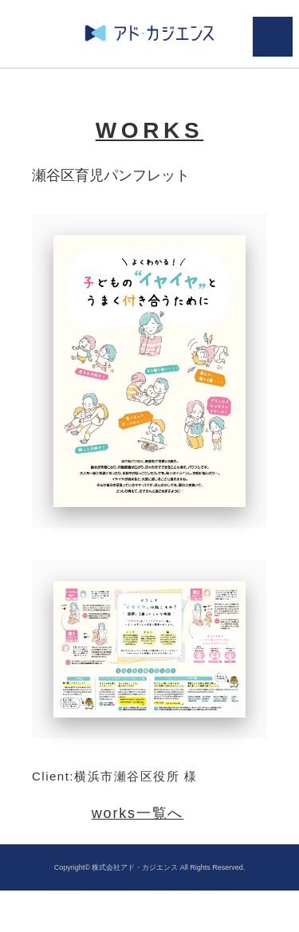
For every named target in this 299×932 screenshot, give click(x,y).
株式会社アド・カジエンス (135, 867)
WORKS (149, 130)
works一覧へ (137, 813)
